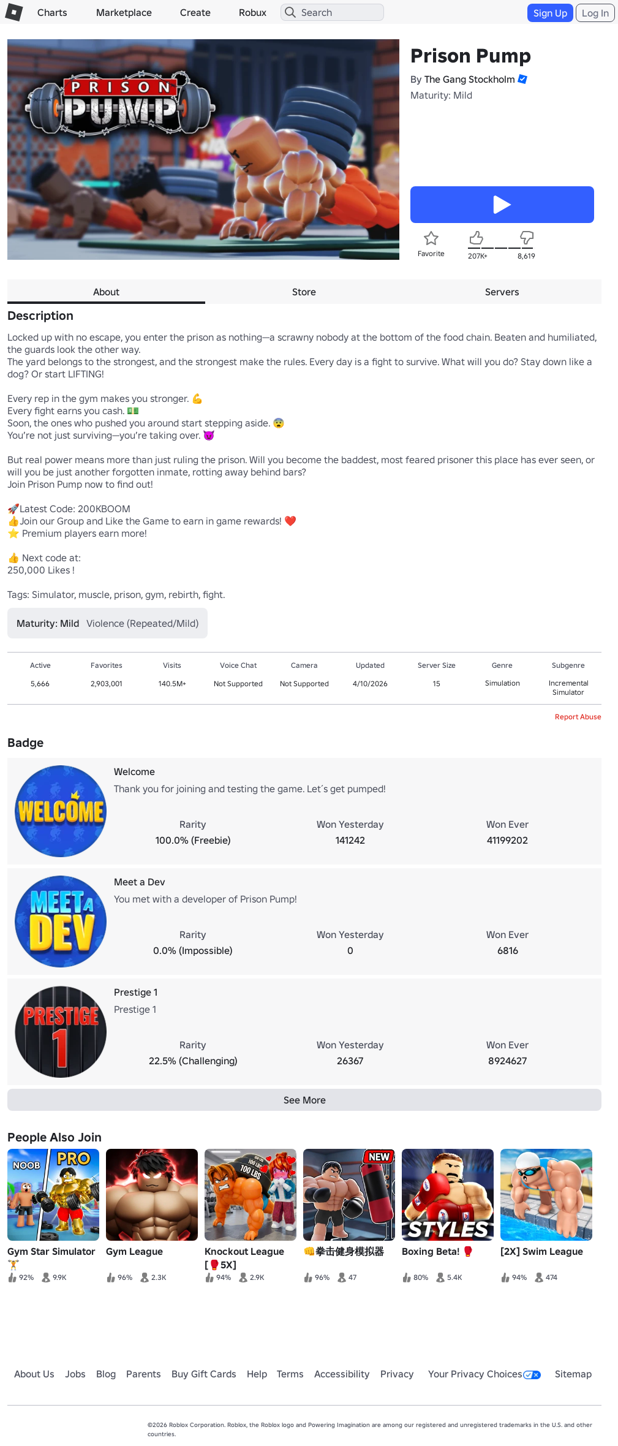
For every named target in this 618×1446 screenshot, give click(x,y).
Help (257, 1374)
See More (305, 1100)
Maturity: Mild (441, 95)
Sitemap (573, 1374)
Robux (252, 12)
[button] (521, 79)
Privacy (397, 1374)
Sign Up (550, 13)
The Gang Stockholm (469, 79)
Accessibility (342, 1374)
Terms (290, 1374)
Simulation (502, 682)
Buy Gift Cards (203, 1374)
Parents (143, 1374)
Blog (106, 1374)
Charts (52, 12)
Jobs (75, 1374)
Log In (595, 13)
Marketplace (124, 12)
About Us (34, 1374)
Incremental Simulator (569, 687)
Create (195, 12)
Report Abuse (578, 716)
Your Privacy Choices (484, 1374)
